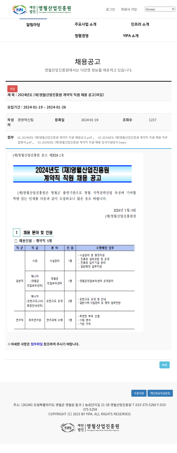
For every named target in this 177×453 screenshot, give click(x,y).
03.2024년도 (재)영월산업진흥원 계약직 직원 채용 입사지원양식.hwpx (82, 142)
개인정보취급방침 (160, 396)
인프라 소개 (140, 25)
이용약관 (139, 396)
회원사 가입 (129, 9)
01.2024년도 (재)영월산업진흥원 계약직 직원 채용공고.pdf (55, 137)
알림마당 (33, 25)
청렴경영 (81, 36)
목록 (164, 365)
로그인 (110, 9)
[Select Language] (160, 9)
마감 (12, 89)
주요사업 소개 (85, 25)
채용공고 (87, 62)
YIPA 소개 (131, 36)
